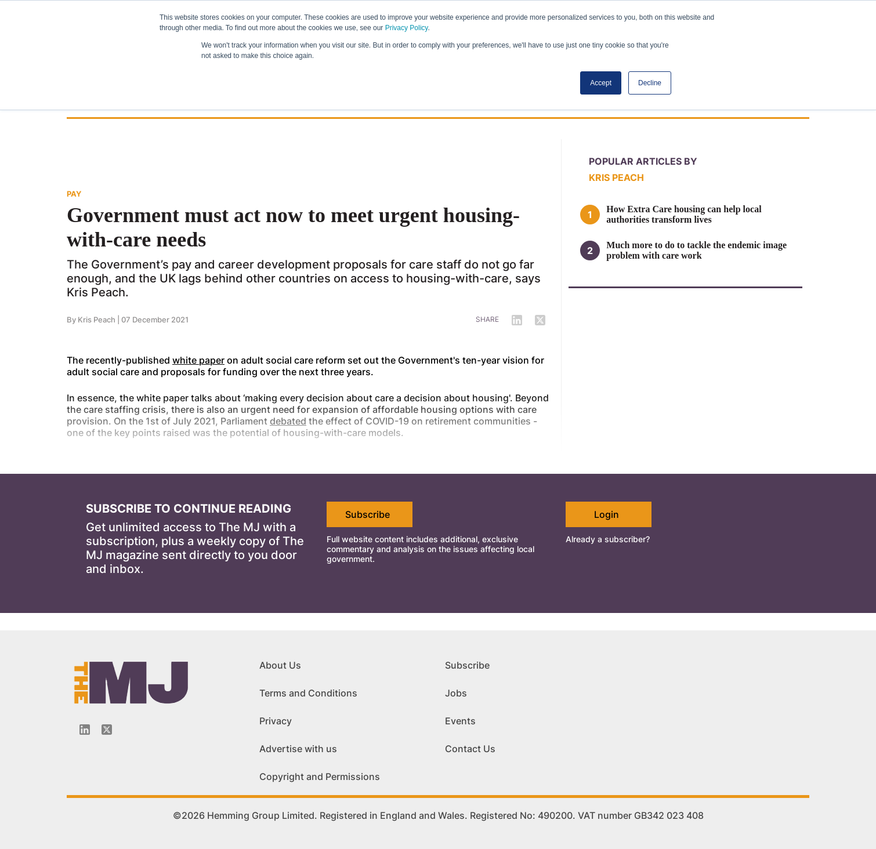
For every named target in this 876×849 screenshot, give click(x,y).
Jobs (456, 693)
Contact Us (470, 748)
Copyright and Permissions (319, 776)
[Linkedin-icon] (84, 729)
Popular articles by (643, 161)
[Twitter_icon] (107, 729)
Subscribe (367, 514)
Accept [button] (600, 83)
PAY (74, 193)
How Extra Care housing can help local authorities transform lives (683, 214)
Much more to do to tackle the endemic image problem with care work (696, 250)
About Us (280, 665)
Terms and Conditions (308, 693)
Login (606, 514)
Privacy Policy (406, 28)
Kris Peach (616, 177)
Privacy (275, 721)
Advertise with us (298, 748)
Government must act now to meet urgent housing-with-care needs (293, 227)
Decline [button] (649, 83)
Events (460, 721)
